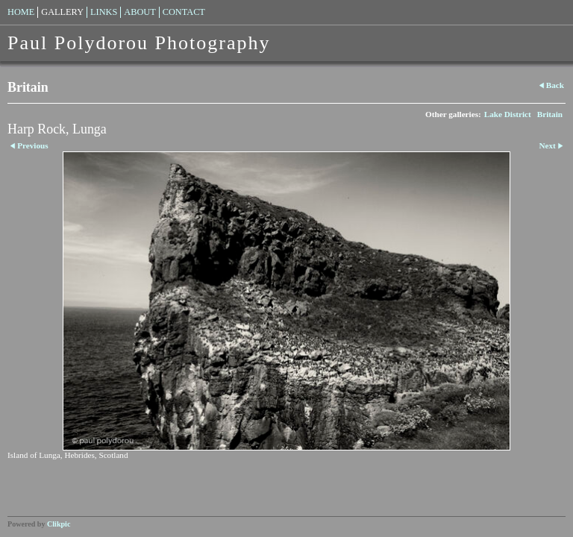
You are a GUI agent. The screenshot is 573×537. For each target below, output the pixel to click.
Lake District (507, 114)
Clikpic (58, 524)
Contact (184, 12)
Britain (550, 114)
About (139, 12)
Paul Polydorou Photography (138, 43)
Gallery (62, 12)
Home (20, 12)
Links (103, 12)
